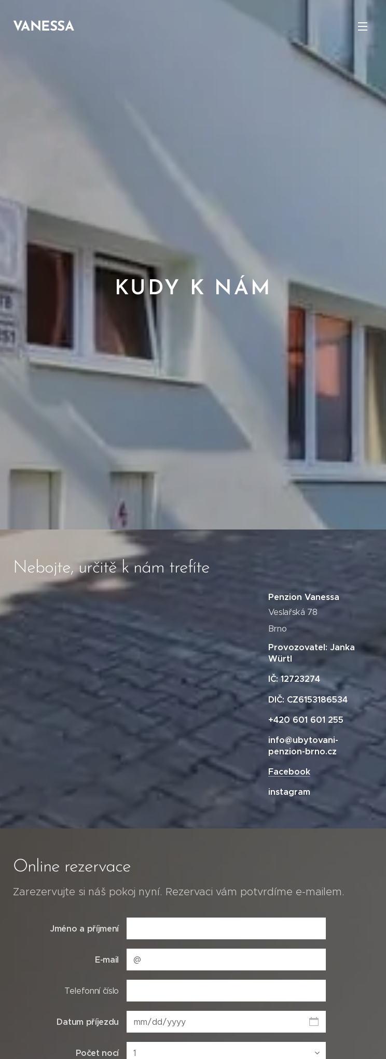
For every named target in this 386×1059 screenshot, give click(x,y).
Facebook (289, 771)
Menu (362, 26)
